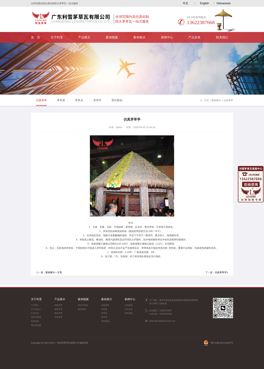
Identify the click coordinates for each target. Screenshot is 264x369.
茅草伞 (79, 100)
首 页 (35, 37)
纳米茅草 (58, 313)
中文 (185, 3)
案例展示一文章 (53, 272)
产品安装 (194, 37)
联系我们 (222, 37)
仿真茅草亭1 (221, 272)
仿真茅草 (41, 100)
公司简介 (35, 305)
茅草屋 (61, 100)
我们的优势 (36, 325)
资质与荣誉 (36, 317)
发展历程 (35, 321)
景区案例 (116, 100)
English (204, 3)
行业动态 (129, 309)
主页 (206, 100)
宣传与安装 (83, 305)
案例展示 (139, 37)
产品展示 (84, 37)
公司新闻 (129, 305)
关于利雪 (57, 37)
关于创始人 (36, 309)
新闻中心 (167, 37)
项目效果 (82, 309)
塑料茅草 (58, 309)
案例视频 (112, 37)
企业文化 (35, 313)
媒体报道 (129, 313)
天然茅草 (58, 317)
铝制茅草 (58, 305)
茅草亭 (97, 100)
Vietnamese (223, 3)
